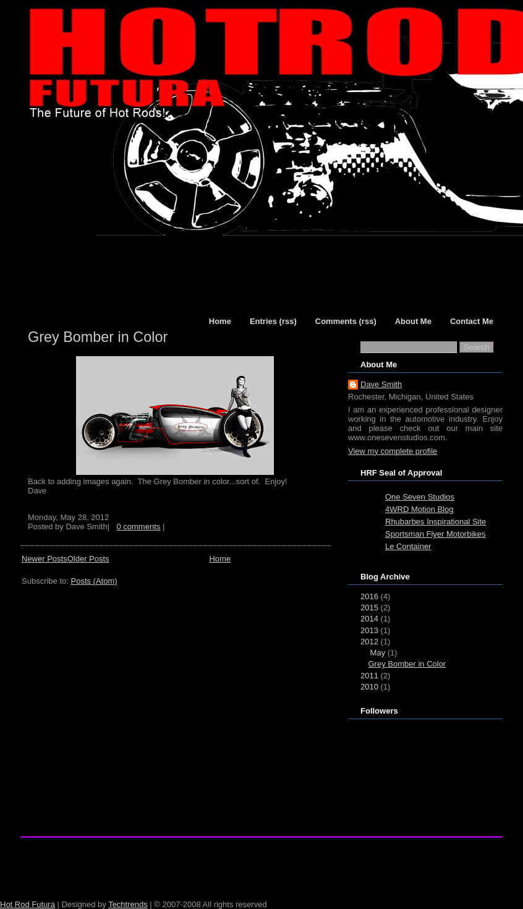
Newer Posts (44, 558)
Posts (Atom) (94, 581)
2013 (369, 630)
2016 (369, 596)
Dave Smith (381, 384)
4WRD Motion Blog (419, 509)
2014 (369, 618)
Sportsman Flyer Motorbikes (435, 534)
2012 (369, 641)
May (378, 652)
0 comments (138, 526)
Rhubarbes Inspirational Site (435, 521)
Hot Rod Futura (27, 904)
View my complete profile (392, 451)
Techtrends (128, 904)
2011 (369, 675)
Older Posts (88, 558)
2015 (369, 607)
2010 (369, 686)
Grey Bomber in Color (98, 337)
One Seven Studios (419, 496)
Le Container (408, 546)
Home (220, 558)
